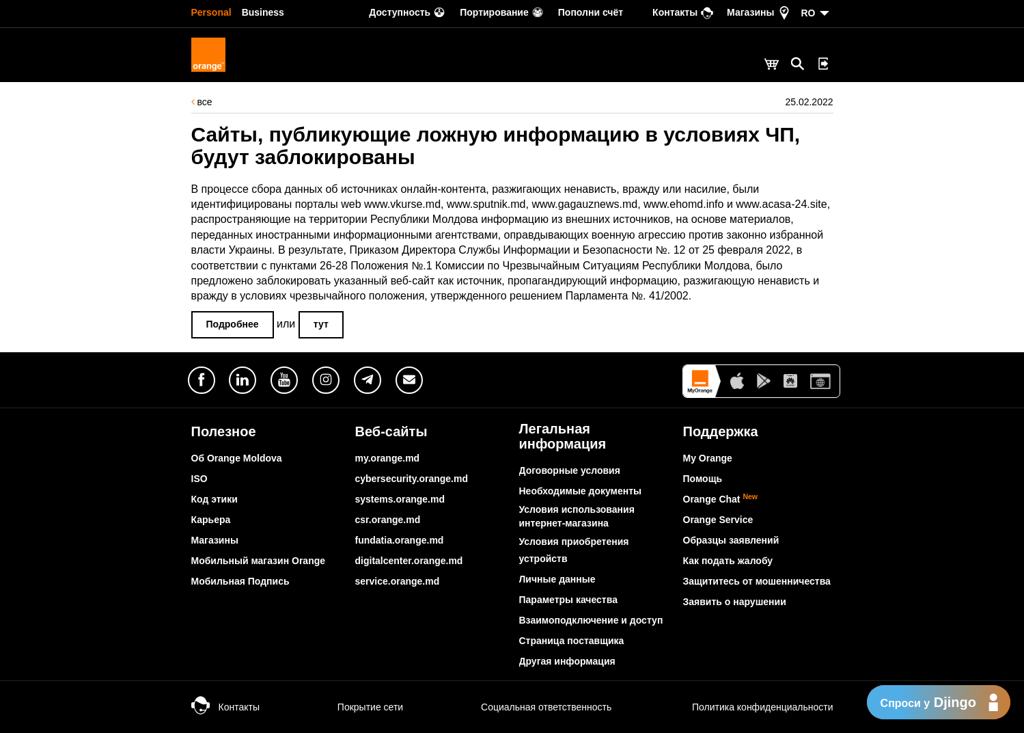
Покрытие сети (356, 707)
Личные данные (557, 579)
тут (321, 324)
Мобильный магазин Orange (258, 560)
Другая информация (567, 661)
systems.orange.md (400, 499)
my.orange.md (387, 458)
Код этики (214, 499)
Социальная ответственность (532, 707)
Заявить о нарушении (734, 601)
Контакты (225, 707)
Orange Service (718, 519)
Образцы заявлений (731, 540)
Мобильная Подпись (240, 581)
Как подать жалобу (728, 560)
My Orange (707, 458)
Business (263, 12)
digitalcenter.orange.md (409, 560)
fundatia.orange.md (399, 540)
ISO (199, 478)
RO (808, 13)
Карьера (211, 519)
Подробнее (232, 324)
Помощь (703, 478)
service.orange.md (397, 581)
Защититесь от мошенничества (757, 581)
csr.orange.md (388, 519)
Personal (211, 12)
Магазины (214, 540)
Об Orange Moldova (236, 458)
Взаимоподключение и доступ (591, 620)
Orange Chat (720, 499)
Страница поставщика (571, 640)
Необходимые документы (580, 490)
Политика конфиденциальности (747, 707)
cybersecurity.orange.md (411, 478)
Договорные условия (569, 470)
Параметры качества (568, 599)
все (201, 101)
